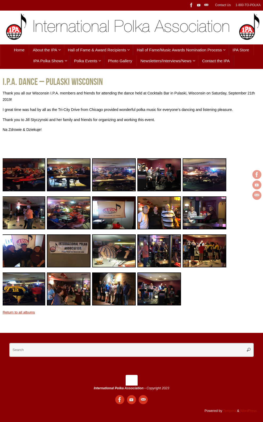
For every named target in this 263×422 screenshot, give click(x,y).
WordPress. (249, 411)
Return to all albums (19, 312)
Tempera (229, 411)
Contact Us (223, 5)
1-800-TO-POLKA (248, 5)
